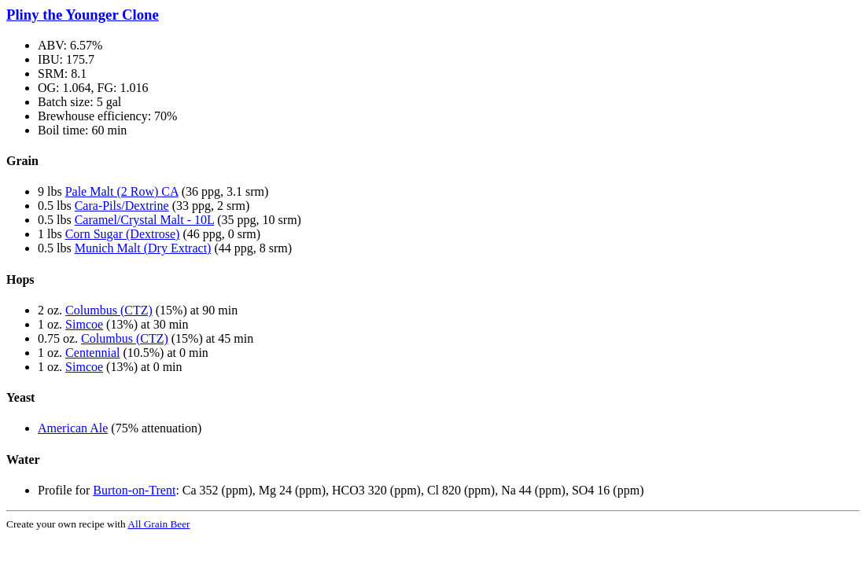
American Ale (73, 428)
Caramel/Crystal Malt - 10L (145, 219)
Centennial (92, 352)
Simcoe (84, 324)
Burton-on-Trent (134, 490)
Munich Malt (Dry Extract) (143, 248)
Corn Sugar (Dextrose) (122, 234)
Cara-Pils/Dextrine (122, 205)
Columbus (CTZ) (109, 310)
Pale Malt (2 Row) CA (122, 191)
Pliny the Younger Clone (82, 14)
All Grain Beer (158, 524)
